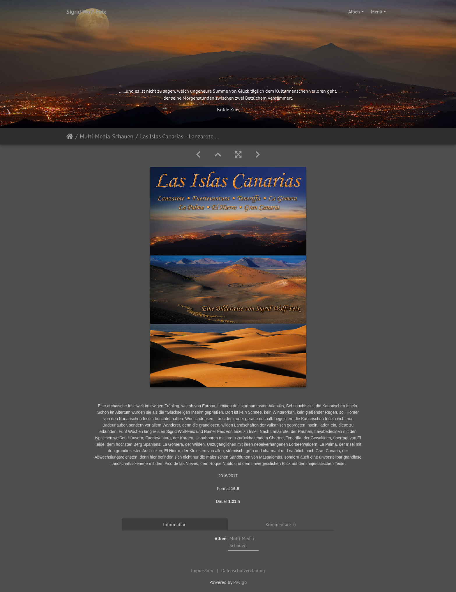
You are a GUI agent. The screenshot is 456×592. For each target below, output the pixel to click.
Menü (376, 12)
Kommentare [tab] (281, 524)
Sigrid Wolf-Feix (86, 11)
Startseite (69, 136)
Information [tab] (175, 524)
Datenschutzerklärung (243, 570)
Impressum (202, 570)
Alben (354, 12)
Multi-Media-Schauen (106, 136)
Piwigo (240, 582)
